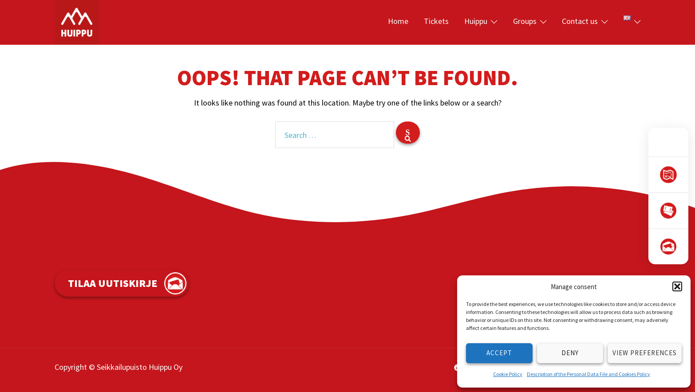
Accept (499, 353)
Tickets (436, 21)
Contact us (580, 21)
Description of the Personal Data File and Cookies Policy (588, 374)
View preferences (644, 353)
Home (398, 21)
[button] (677, 286)
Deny (570, 353)
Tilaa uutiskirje (113, 283)
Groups (525, 21)
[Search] (408, 133)
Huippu (475, 21)
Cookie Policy (507, 374)
